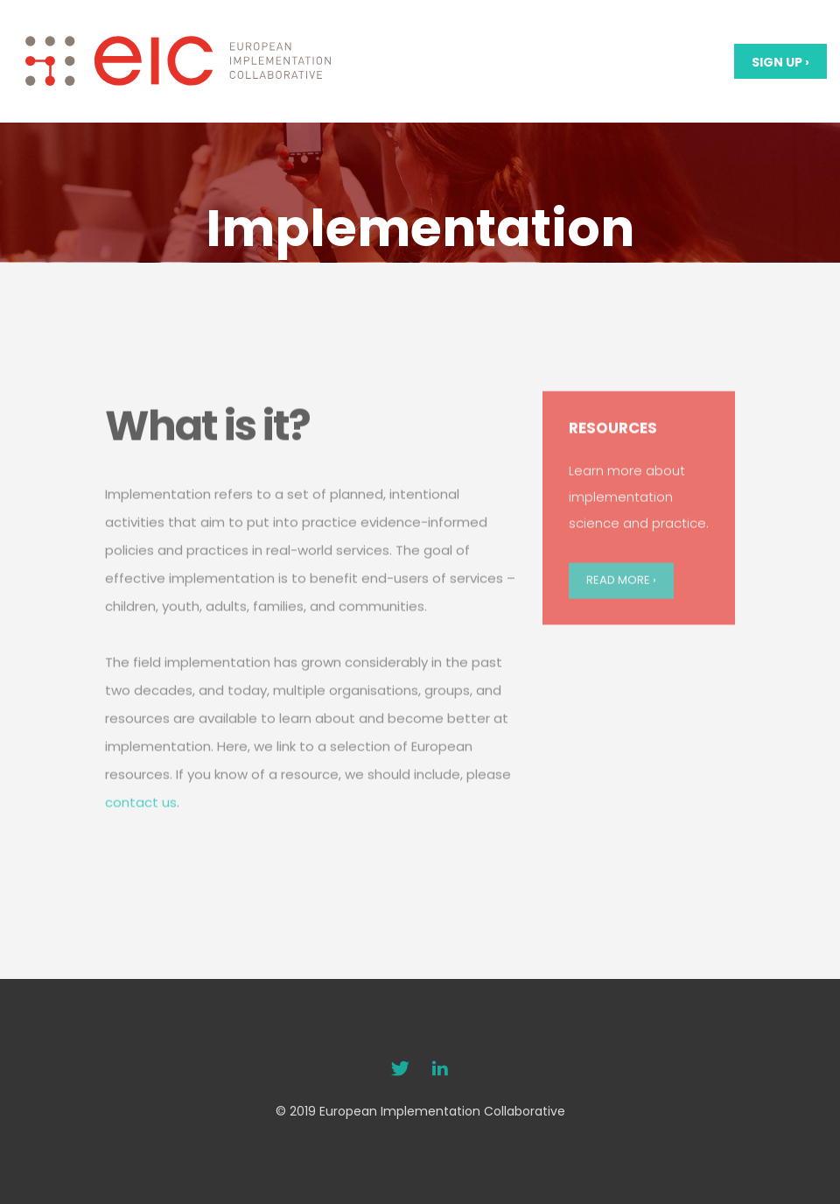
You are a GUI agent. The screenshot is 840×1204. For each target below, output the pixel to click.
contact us (141, 838)
